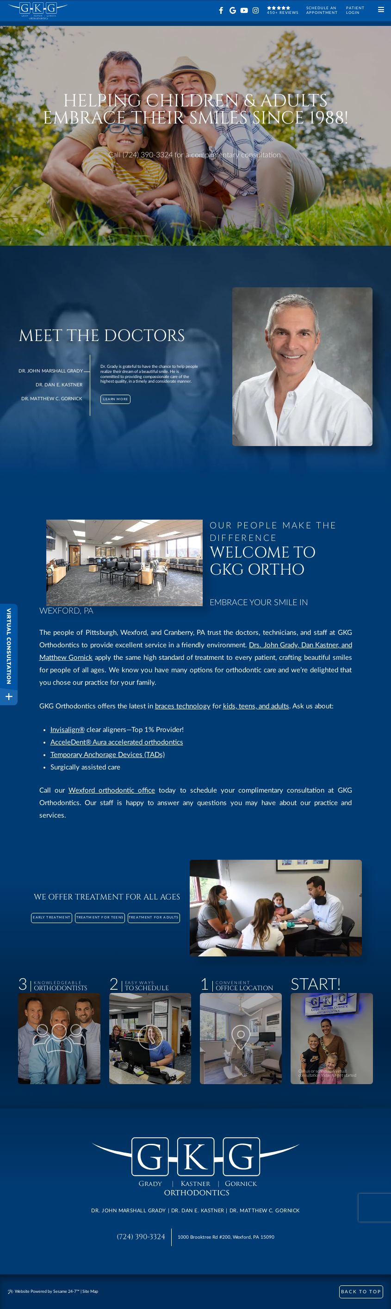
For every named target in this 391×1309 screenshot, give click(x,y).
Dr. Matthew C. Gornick (51, 399)
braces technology (183, 706)
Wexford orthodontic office (111, 790)
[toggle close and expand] (9, 696)
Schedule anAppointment (322, 10)
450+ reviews (282, 10)
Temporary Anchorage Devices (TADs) (107, 754)
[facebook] (221, 11)
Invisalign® (67, 729)
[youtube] (244, 11)
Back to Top (361, 1292)
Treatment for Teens (100, 917)
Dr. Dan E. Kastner (59, 385)
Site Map (90, 1292)
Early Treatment (51, 917)
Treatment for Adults (154, 917)
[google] (232, 11)
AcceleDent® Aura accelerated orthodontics (116, 742)
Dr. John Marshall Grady (51, 371)
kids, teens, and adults (256, 706)
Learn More (115, 399)
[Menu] (381, 10)
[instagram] (255, 11)
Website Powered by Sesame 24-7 (44, 1291)
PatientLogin (355, 10)
